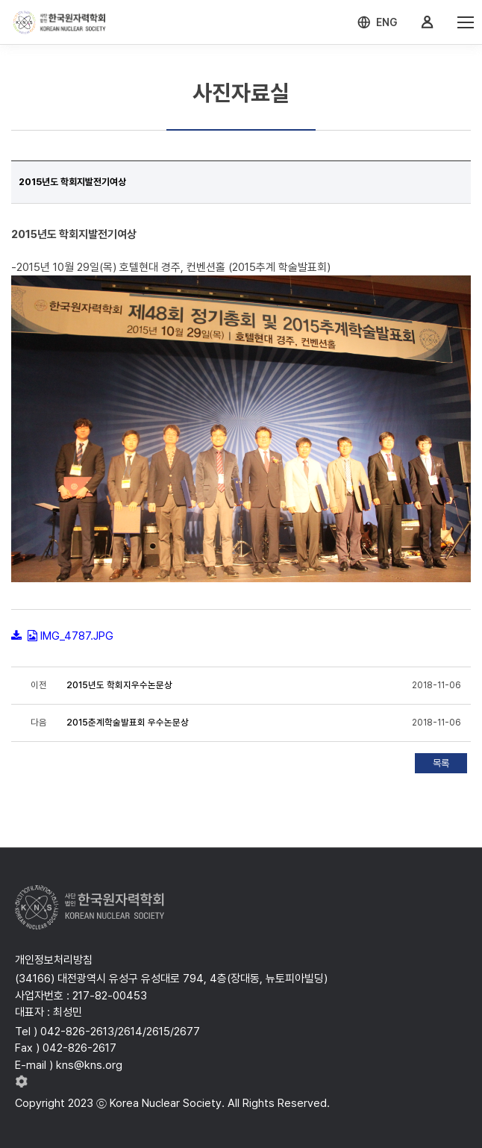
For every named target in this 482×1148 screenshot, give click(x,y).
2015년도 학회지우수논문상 (119, 685)
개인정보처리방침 (54, 960)
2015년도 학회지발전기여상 (72, 181)
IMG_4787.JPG (76, 636)
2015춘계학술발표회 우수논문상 (127, 722)
